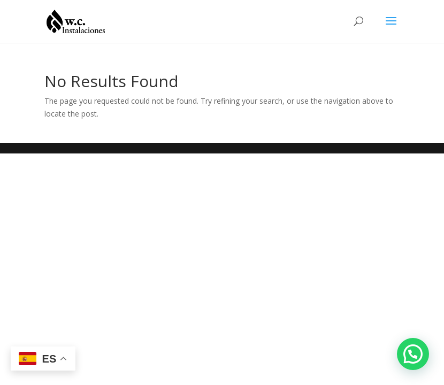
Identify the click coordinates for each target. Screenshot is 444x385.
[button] (413, 354)
